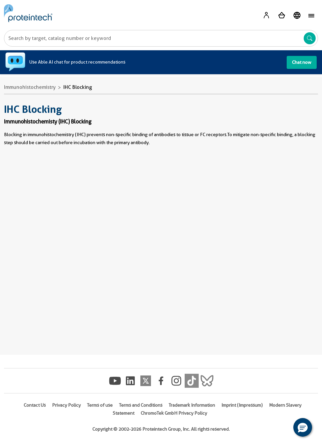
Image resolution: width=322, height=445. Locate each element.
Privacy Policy (66, 405)
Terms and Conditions (140, 405)
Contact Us (35, 405)
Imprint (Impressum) (242, 405)
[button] (302, 427)
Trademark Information (192, 405)
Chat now (301, 62)
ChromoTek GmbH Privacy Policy (174, 413)
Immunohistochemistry (30, 87)
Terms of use (100, 405)
